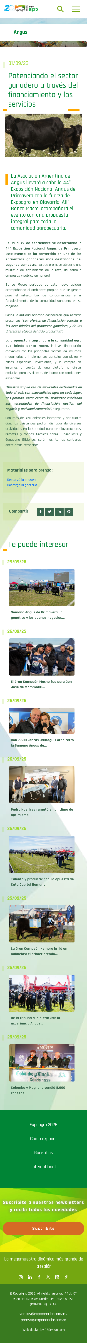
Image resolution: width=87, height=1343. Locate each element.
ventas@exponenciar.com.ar (43, 1313)
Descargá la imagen (21, 479)
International (43, 1167)
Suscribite (43, 1228)
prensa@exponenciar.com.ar (43, 1319)
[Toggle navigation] (76, 9)
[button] (40, 512)
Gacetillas (43, 1153)
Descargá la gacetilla (22, 485)
